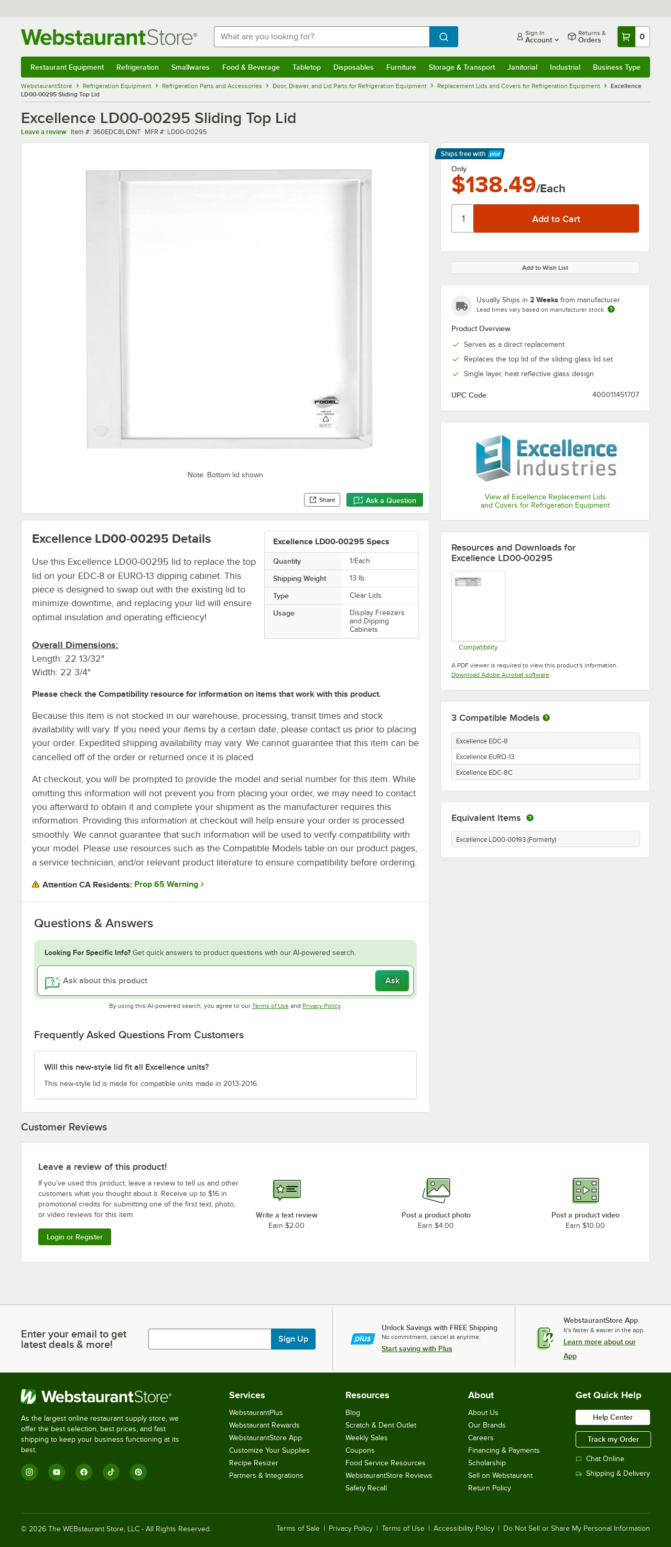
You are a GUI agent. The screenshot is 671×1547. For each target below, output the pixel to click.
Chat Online (600, 1459)
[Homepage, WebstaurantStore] (109, 37)
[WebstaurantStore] (107, 1396)
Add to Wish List (545, 267)
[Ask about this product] (225, 980)
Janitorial (522, 67)
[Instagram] (29, 1472)
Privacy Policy (321, 1006)
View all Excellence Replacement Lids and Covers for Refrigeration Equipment (545, 501)
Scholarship (487, 1463)
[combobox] (321, 36)
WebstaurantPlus (256, 1413)
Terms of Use (270, 1006)
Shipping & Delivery (613, 1473)
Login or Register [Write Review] (75, 1237)
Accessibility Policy (464, 1528)
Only (459, 168)
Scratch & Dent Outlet (380, 1425)
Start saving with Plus (417, 1348)
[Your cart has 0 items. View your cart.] (634, 36)
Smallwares (190, 67)
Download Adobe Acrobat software (500, 674)
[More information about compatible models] (546, 718)
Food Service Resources (385, 1463)
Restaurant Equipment (67, 67)
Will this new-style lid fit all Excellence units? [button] (126, 1067)
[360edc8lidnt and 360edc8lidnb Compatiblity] (477, 611)
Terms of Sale (298, 1528)
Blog (352, 1413)
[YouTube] (56, 1472)
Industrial (565, 67)
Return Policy (489, 1488)
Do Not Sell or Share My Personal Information (576, 1528)
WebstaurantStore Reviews (388, 1475)
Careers (481, 1438)
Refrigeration (137, 67)
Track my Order (613, 1439)
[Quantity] (463, 218)
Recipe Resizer (253, 1463)
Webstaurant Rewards (264, 1425)
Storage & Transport (462, 67)
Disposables (353, 67)
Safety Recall (366, 1488)
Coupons (360, 1450)
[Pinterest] (138, 1472)
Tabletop (307, 67)
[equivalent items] (530, 817)
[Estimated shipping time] (611, 309)
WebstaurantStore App (265, 1438)
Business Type (617, 67)
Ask (392, 980)
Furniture (401, 67)
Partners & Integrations (266, 1475)
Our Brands (487, 1425)
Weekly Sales (366, 1438)
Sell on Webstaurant (500, 1475)
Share (322, 500)
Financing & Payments (504, 1450)
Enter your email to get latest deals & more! (73, 1339)
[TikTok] (111, 1472)
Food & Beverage (251, 67)
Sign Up (293, 1339)
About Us (483, 1413)
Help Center (613, 1417)
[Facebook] (83, 1472)
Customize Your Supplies (269, 1450)
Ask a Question (384, 500)
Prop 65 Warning (166, 884)
